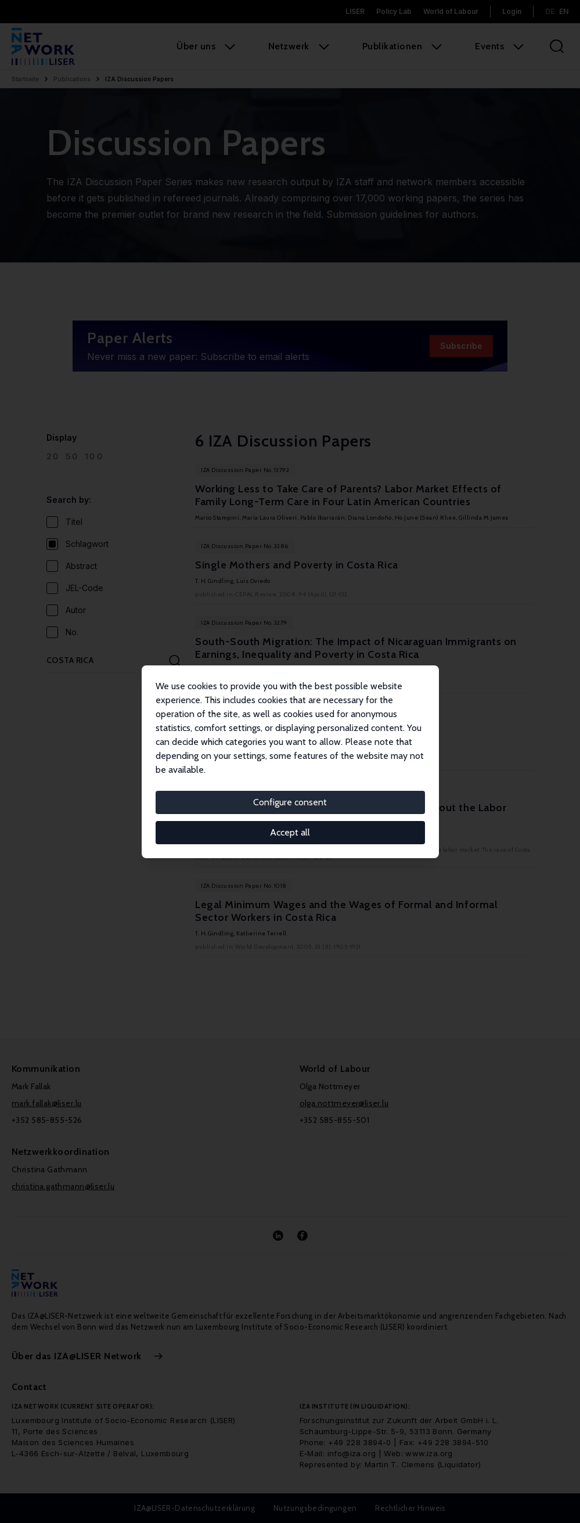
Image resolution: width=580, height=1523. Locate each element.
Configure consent (290, 802)
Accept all (290, 832)
